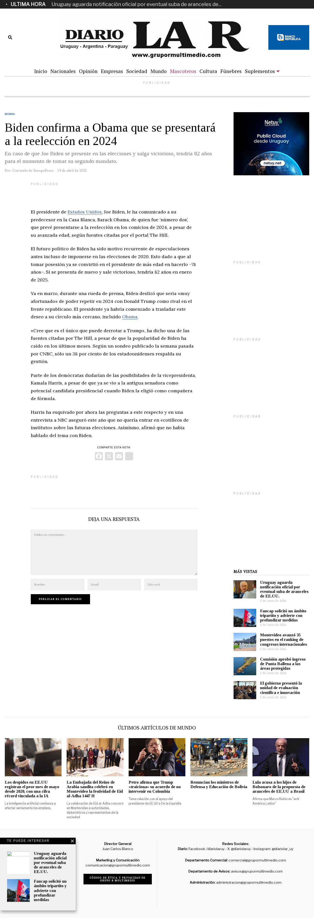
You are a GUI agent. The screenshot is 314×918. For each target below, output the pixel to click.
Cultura (208, 71)
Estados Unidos (85, 212)
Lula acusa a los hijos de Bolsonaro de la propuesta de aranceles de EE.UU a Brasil (278, 787)
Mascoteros (183, 71)
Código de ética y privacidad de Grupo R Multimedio (118, 879)
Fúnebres (231, 71)
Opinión (88, 71)
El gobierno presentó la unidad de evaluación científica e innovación (281, 688)
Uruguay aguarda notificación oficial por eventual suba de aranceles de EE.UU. (284, 589)
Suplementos (260, 71)
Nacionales (63, 71)
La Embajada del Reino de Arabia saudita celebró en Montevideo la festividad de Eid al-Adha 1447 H (95, 789)
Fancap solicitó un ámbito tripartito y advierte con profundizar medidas (283, 615)
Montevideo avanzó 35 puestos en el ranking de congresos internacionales (283, 639)
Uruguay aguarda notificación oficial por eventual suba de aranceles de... (136, 4)
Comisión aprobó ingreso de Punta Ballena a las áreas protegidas (283, 664)
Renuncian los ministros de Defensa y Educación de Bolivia (218, 784)
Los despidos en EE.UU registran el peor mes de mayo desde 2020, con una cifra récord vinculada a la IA (32, 789)
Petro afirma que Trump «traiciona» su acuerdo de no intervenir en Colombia (155, 787)
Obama (129, 317)
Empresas (112, 71)
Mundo (159, 71)
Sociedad (136, 71)
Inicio (40, 71)
